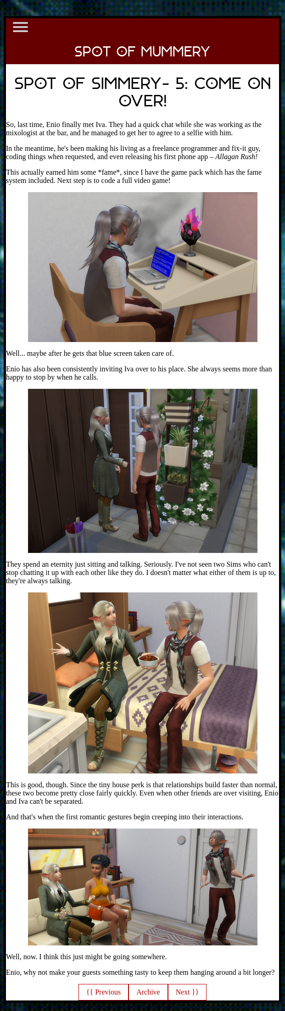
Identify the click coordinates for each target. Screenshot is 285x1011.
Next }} (187, 992)
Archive (148, 992)
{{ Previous (103, 992)
